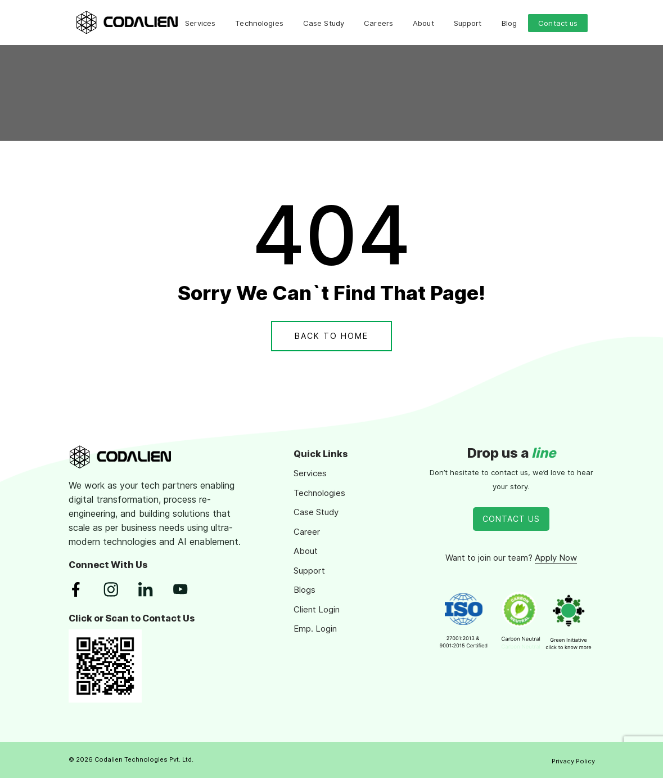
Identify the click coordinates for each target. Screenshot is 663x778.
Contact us (558, 23)
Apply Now (556, 557)
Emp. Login (315, 628)
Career (307, 531)
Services (200, 23)
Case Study (323, 23)
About (423, 23)
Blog (509, 23)
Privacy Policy (573, 761)
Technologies (259, 23)
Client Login (317, 609)
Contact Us (511, 519)
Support (468, 23)
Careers (378, 23)
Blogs (304, 589)
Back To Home (331, 336)
